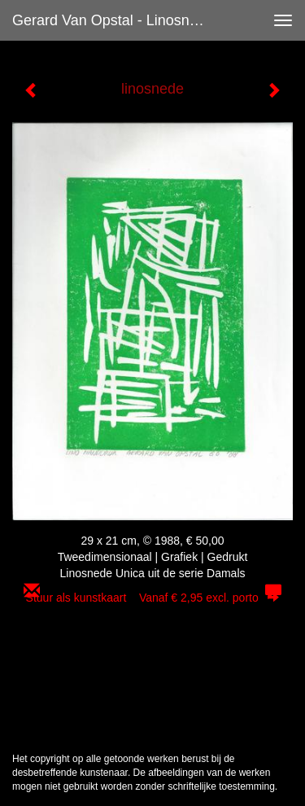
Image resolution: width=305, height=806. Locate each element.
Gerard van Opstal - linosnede (113, 20)
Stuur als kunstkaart (153, 597)
